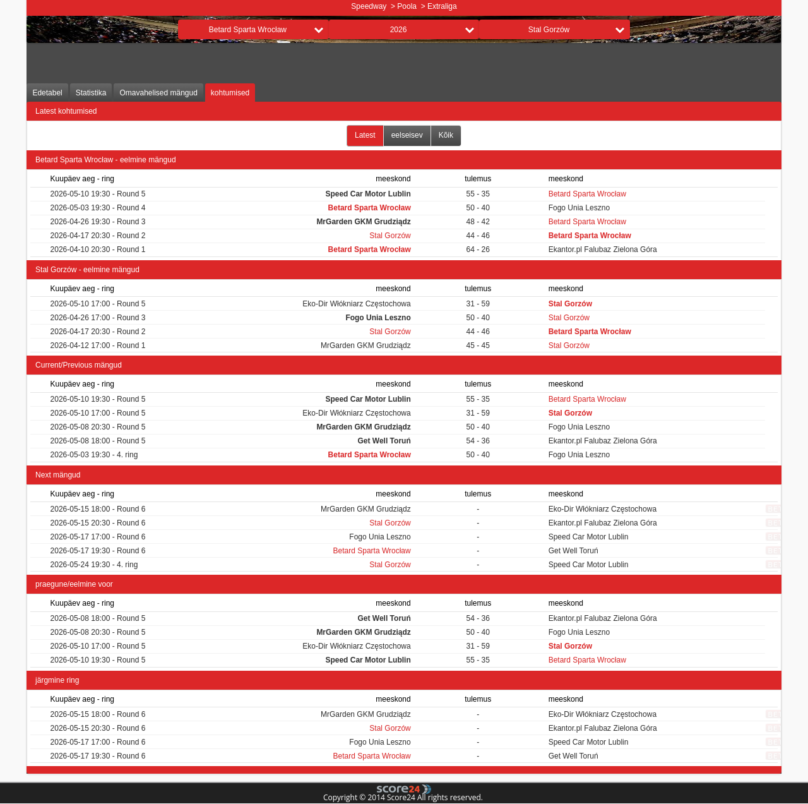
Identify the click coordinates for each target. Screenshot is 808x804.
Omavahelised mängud (158, 92)
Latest (365, 135)
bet (775, 509)
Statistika (91, 92)
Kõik (446, 135)
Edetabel (47, 92)
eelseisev (407, 135)
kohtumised (230, 92)
